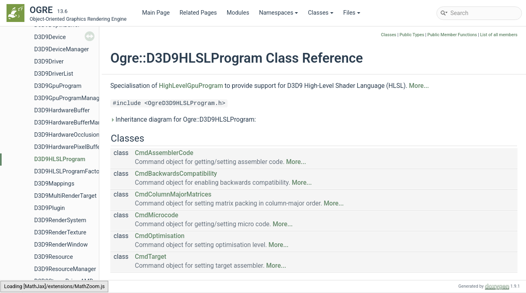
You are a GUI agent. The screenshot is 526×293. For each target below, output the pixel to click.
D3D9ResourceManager (65, 269)
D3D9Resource (53, 257)
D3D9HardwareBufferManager (73, 122)
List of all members (498, 34)
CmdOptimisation (159, 236)
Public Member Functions (452, 34)
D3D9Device (50, 37)
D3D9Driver (49, 61)
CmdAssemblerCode (164, 153)
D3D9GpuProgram (57, 86)
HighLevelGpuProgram (191, 86)
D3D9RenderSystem (60, 220)
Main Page (156, 12)
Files (351, 12)
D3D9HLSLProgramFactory (69, 171)
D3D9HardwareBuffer (62, 110)
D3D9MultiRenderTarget (65, 195)
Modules (238, 12)
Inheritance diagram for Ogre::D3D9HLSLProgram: (183, 119)
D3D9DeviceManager (61, 49)
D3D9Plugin (49, 208)
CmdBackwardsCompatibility (176, 173)
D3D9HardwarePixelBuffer (68, 147)
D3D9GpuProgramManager (69, 98)
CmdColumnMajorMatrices (173, 194)
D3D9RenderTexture (60, 232)
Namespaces (278, 12)
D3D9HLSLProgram (59, 159)
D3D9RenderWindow (61, 244)
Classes (320, 12)
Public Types (411, 34)
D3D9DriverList (53, 73)
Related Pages (198, 12)
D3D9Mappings (54, 183)
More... (419, 86)
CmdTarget (150, 256)
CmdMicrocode (156, 215)
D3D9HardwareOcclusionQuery (74, 134)
